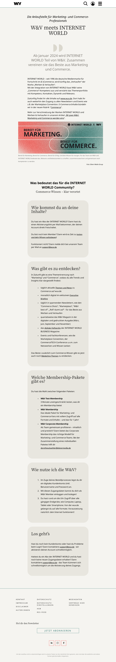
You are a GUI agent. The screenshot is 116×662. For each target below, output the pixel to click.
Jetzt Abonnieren (58, 630)
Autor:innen (23, 610)
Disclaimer (22, 607)
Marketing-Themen (49, 356)
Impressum (22, 603)
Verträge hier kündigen (77, 604)
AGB (39, 609)
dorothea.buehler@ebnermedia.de (56, 448)
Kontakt (20, 599)
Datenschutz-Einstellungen (45, 604)
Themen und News (63, 288)
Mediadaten (75, 599)
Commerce (56, 107)
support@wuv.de (49, 247)
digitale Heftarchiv (52, 328)
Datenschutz (44, 599)
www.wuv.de (66, 98)
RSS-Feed (42, 612)
